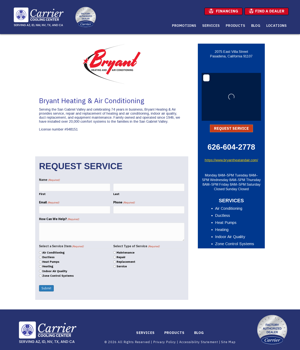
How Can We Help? (59, 219)
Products (235, 25)
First (42, 194)
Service (122, 266)
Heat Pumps (50, 262)
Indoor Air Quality (54, 271)
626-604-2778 (231, 147)
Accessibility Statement (198, 342)
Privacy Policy (164, 342)
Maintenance (126, 252)
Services (211, 25)
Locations (276, 25)
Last (116, 194)
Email (49, 202)
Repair (121, 257)
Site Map (228, 342)
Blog (255, 25)
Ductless (48, 257)
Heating (47, 266)
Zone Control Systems (58, 275)
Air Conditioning (53, 252)
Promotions (184, 25)
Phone (124, 202)
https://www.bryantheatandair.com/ (231, 160)
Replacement (126, 262)
